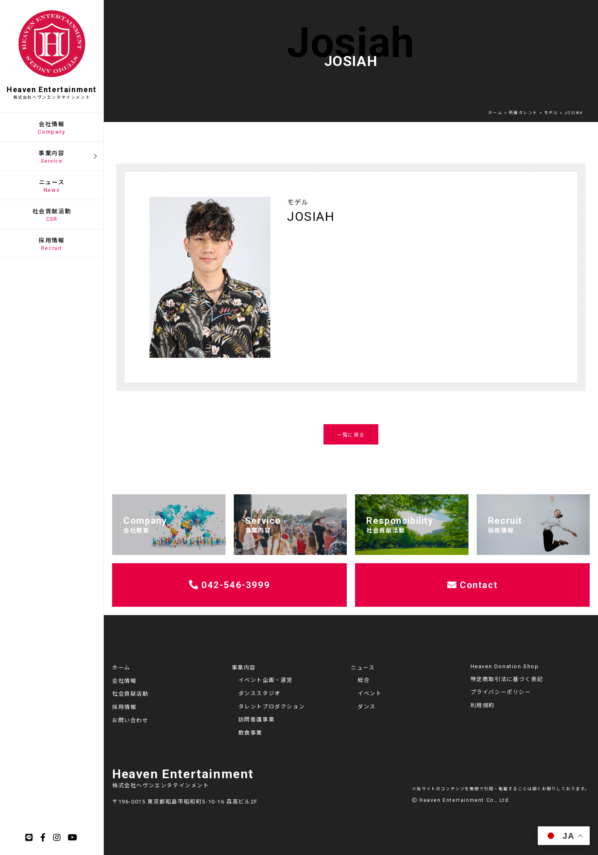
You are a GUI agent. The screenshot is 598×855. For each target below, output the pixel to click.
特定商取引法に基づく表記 (507, 679)
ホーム (121, 667)
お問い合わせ (130, 720)
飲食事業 (250, 733)
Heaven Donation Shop (505, 666)
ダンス (367, 707)
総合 (364, 680)
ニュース (363, 667)
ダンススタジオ (259, 693)
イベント (370, 693)
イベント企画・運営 (265, 680)
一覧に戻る (351, 435)
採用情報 (124, 707)
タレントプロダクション (271, 707)
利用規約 (483, 705)
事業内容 (244, 667)
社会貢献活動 (130, 694)
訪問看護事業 (256, 719)
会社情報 (124, 681)
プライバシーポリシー (501, 692)
